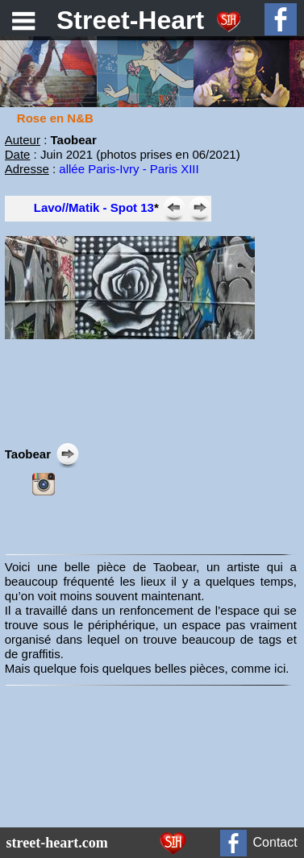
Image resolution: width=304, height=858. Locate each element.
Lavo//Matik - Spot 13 (94, 207)
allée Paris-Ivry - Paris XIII (128, 169)
